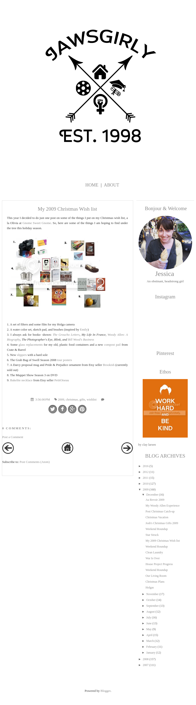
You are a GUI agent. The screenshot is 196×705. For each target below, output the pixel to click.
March (150, 641)
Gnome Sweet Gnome (36, 223)
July (148, 617)
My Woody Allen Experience (163, 505)
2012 (146, 472)
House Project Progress (159, 564)
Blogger (106, 691)
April (149, 635)
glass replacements (31, 344)
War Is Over (153, 558)
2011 (146, 478)
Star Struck (152, 535)
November (152, 594)
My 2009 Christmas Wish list (163, 540)
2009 (61, 399)
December (152, 494)
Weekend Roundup (157, 529)
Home (92, 185)
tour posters (64, 360)
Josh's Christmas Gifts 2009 (162, 523)
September (152, 605)
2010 (146, 483)
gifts (82, 399)
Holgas (150, 587)
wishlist (91, 399)
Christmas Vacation (157, 517)
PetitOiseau (61, 380)
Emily (84, 329)
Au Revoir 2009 (155, 499)
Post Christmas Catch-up (160, 511)
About (111, 185)
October (151, 600)
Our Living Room (156, 576)
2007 (146, 665)
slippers (22, 355)
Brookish (109, 365)
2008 (146, 659)
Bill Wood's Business (81, 339)
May (149, 629)
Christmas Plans (155, 581)
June (149, 623)
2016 (146, 466)
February (151, 646)
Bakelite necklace (21, 380)
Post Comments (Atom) (35, 462)
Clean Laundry (154, 552)
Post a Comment (12, 437)
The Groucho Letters (66, 334)
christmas (72, 399)
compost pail (112, 344)
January (150, 652)
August (150, 611)
